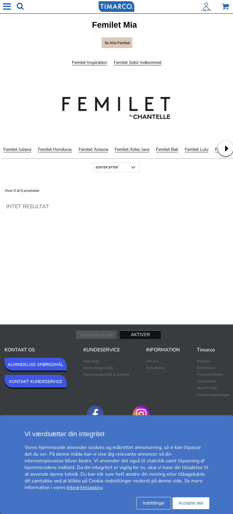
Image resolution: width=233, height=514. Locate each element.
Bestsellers (206, 367)
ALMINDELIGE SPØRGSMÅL (35, 364)
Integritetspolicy (84, 487)
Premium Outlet (210, 374)
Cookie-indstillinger (213, 394)
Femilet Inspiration (89, 62)
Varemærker (206, 381)
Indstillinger (154, 503)
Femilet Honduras (55, 149)
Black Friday (207, 387)
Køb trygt (91, 361)
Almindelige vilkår (98, 367)
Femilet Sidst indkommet (137, 62)
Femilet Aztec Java (132, 149)
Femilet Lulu (196, 149)
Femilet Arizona (93, 149)
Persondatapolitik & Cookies (106, 374)
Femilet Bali (167, 149)
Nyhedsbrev (156, 367)
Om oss (152, 361)
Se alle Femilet (117, 42)
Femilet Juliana (17, 149)
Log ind (206, 10)
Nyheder (204, 361)
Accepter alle (191, 503)
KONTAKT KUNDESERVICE (35, 382)
